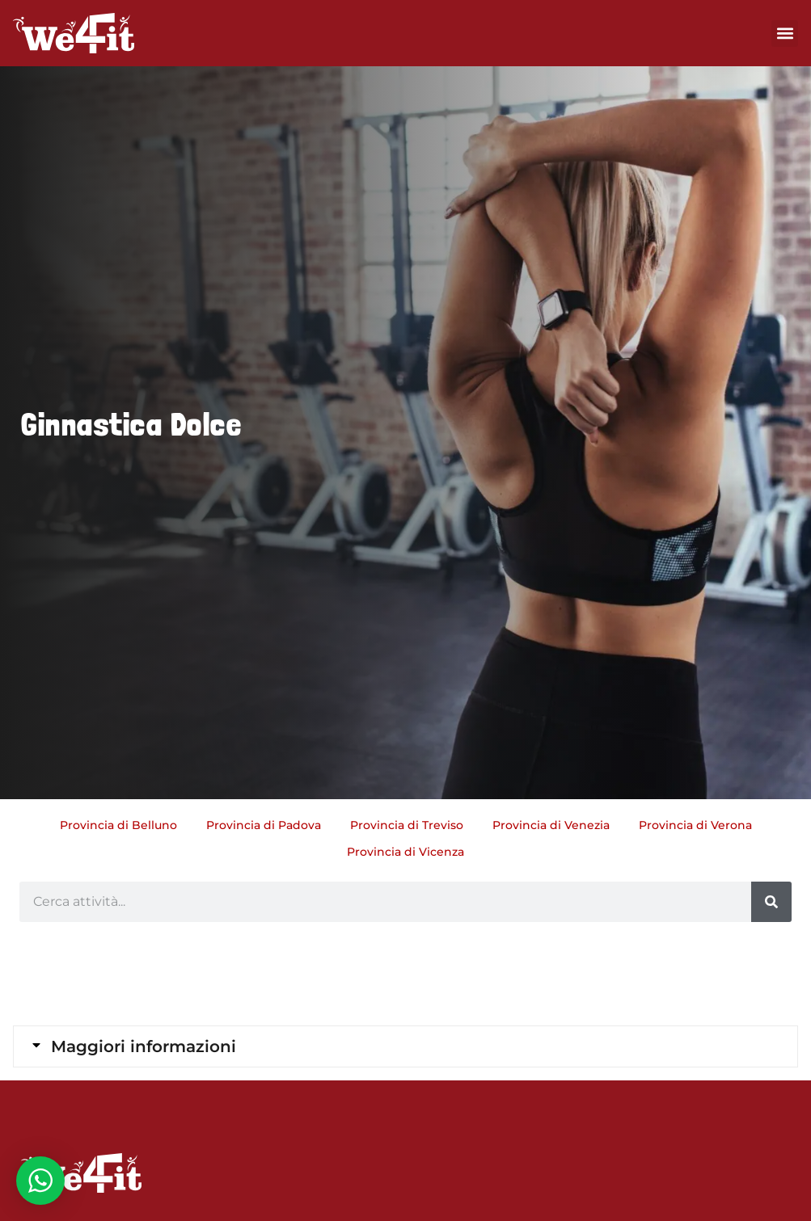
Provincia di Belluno (118, 825)
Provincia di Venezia (551, 825)
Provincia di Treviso (406, 825)
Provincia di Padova (263, 825)
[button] (784, 33)
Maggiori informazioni (143, 1046)
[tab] (405, 1046)
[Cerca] (771, 902)
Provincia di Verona (695, 825)
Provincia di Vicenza (405, 851)
